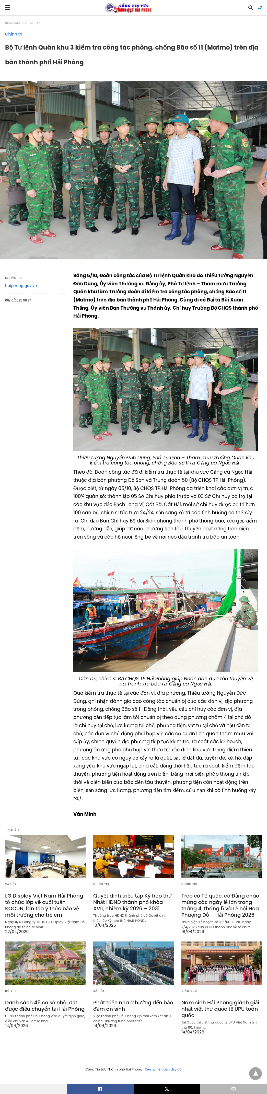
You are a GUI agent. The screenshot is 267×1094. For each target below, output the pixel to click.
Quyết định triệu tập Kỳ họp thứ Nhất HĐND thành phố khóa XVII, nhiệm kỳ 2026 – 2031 (132, 902)
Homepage (13, 23)
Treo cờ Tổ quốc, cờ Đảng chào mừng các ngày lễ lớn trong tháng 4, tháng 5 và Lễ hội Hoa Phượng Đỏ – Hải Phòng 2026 (220, 905)
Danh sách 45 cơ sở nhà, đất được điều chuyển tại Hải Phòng (45, 1005)
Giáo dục (189, 991)
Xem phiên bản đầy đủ (163, 1069)
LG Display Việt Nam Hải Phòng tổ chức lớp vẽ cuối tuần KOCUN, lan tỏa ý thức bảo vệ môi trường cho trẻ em (44, 905)
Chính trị (32, 23)
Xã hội (10, 884)
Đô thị (10, 991)
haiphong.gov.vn (21, 285)
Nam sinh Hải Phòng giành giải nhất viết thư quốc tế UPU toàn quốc (220, 1009)
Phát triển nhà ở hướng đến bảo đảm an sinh (133, 1005)
